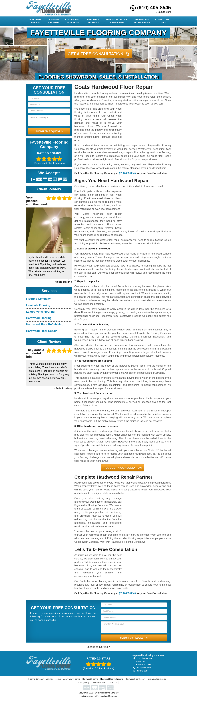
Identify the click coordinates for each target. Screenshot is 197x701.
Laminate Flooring (53, 21)
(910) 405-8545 (150, 7)
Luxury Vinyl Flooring (73, 21)
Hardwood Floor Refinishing (117, 21)
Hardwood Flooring (93, 21)
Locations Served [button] (98, 646)
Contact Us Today (162, 21)
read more (39, 275)
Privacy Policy (83, 682)
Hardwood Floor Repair (142, 21)
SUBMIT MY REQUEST (49, 131)
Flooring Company (35, 21)
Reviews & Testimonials (156, 679)
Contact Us (112, 682)
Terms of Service (98, 682)
